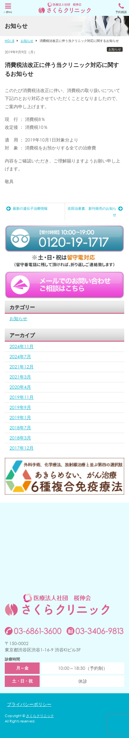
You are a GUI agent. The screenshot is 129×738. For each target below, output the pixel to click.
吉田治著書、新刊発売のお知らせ (95, 211)
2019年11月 (22, 397)
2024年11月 (22, 346)
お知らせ (114, 49)
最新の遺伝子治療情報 (27, 208)
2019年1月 (20, 417)
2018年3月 (20, 438)
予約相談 (121, 8)
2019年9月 (20, 407)
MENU (8, 8)
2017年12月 (22, 448)
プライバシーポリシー (29, 704)
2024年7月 (20, 356)
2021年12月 (22, 367)
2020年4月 (20, 387)
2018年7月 (20, 428)
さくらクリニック (40, 715)
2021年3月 (20, 377)
